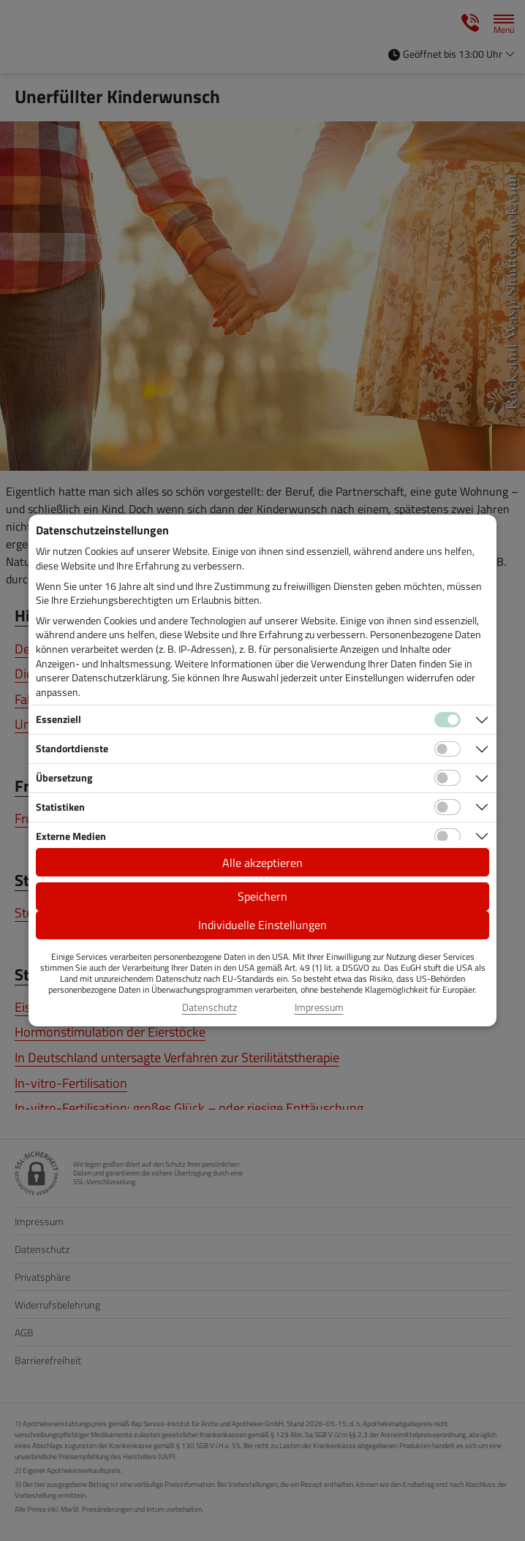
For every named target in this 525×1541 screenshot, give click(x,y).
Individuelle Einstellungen (262, 925)
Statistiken (60, 806)
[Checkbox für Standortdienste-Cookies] (447, 749)
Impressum (319, 1007)
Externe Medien (71, 836)
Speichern (262, 896)
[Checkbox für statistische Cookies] (447, 807)
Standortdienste (72, 748)
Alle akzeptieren (262, 862)
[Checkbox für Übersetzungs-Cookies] (447, 778)
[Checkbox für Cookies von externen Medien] (447, 836)
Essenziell (58, 719)
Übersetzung (64, 777)
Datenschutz (209, 1007)
